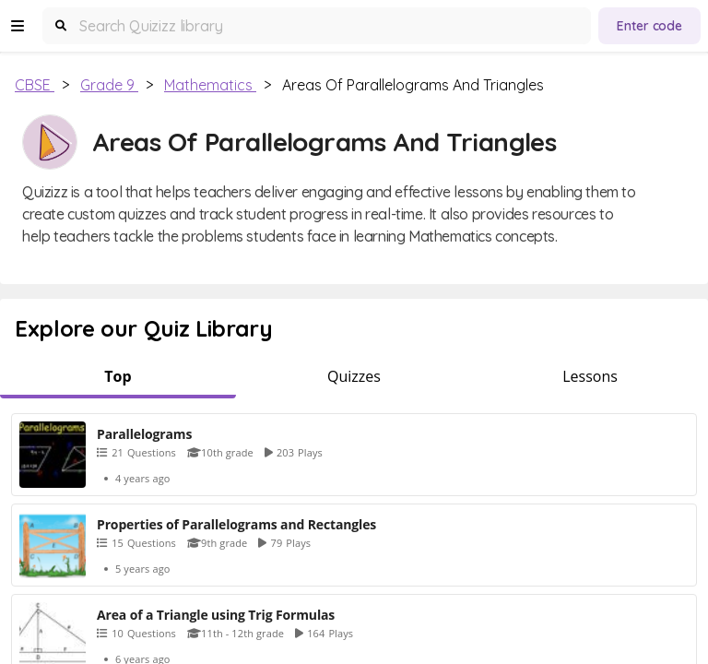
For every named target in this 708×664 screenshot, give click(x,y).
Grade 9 (109, 85)
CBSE (34, 85)
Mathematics (210, 85)
